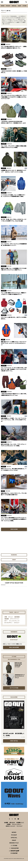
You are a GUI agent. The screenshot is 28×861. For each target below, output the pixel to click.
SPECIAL (14, 5)
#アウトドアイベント (14, 618)
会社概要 (6, 822)
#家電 (5, 617)
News (2, 5)
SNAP (19, 5)
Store (24, 5)
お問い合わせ (12, 822)
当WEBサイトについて (10, 826)
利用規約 (9, 824)
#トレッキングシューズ (14, 620)
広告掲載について (20, 822)
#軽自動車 (6, 618)
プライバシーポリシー (16, 824)
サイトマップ (19, 826)
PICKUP (8, 5)
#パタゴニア (16, 622)
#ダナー (6, 620)
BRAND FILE (13, 843)
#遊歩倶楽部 (16, 617)
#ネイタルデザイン (8, 622)
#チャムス (10, 617)
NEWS (14, 832)
